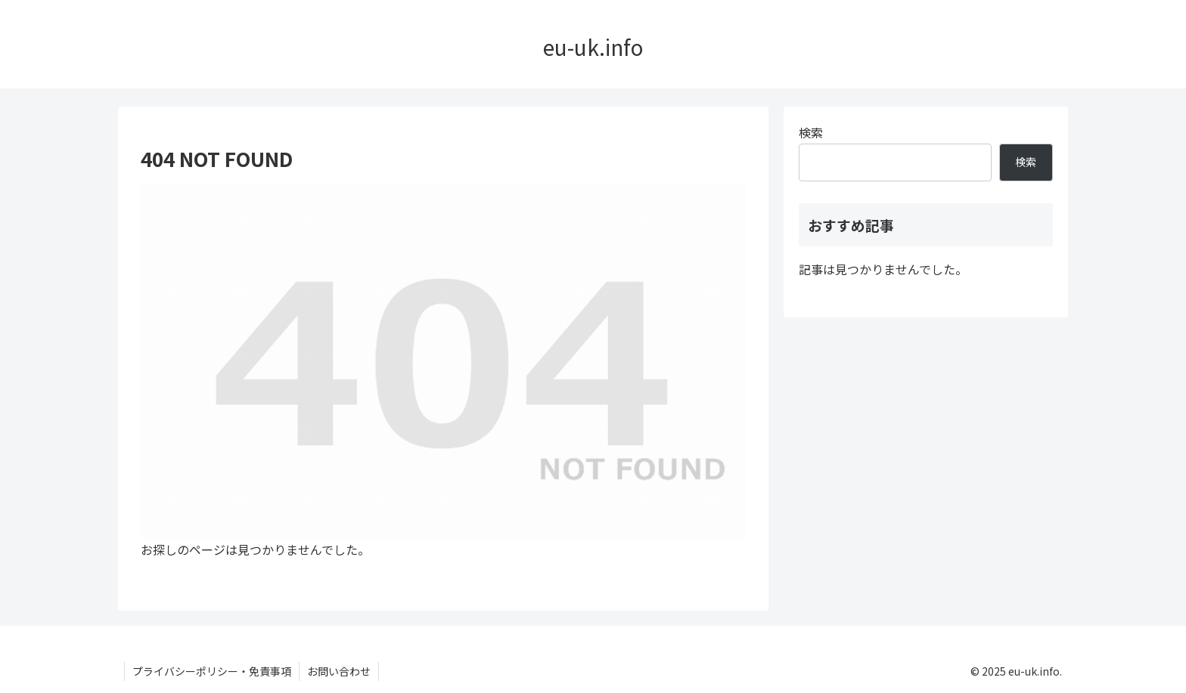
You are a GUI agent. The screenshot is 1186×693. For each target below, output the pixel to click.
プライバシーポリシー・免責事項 (211, 671)
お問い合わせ (339, 671)
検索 (811, 132)
